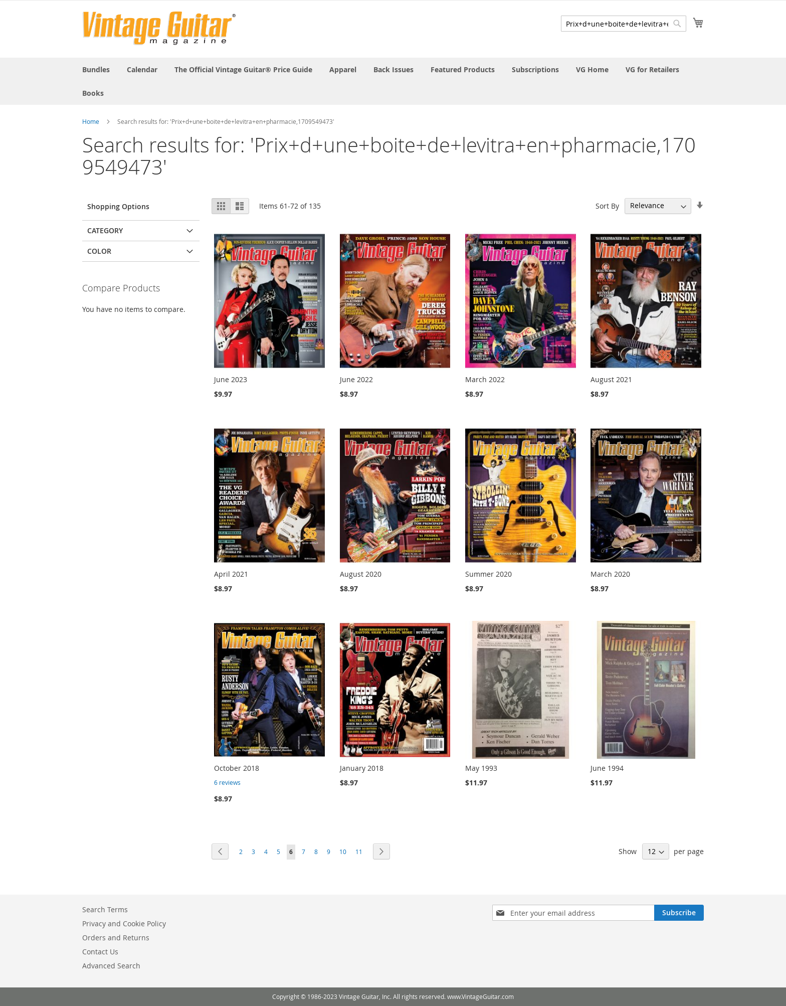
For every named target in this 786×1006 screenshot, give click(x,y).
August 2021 (611, 379)
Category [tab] (105, 230)
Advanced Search (111, 965)
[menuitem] (96, 69)
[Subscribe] (679, 913)
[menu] (393, 81)
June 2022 (356, 379)
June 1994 (607, 768)
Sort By (607, 205)
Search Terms (105, 909)
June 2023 (230, 379)
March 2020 (610, 574)
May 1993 (481, 768)
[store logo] (159, 28)
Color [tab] (99, 251)
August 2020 (360, 574)
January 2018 (361, 768)
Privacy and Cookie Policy (124, 923)
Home (90, 121)
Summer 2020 (488, 574)
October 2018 (236, 768)
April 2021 (231, 574)
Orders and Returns (115, 937)
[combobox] (623, 24)
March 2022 (485, 379)
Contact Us (100, 951)
